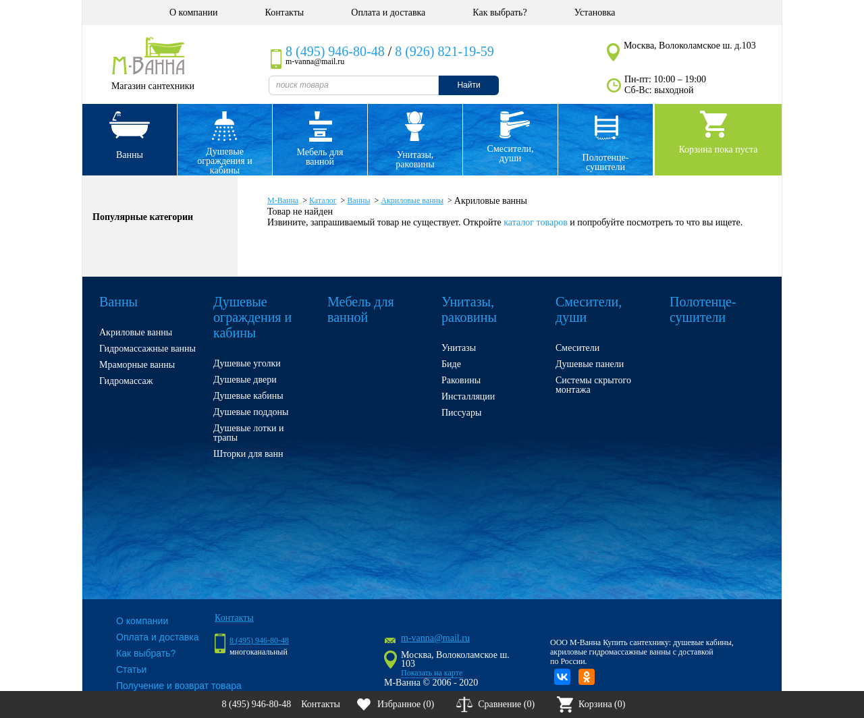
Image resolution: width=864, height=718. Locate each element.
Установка (595, 12)
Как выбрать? (499, 12)
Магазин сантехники (152, 86)
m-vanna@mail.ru (435, 638)
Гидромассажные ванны (147, 348)
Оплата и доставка (388, 12)
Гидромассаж (126, 381)
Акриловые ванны (135, 332)
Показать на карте (431, 673)
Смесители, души (510, 153)
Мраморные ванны (137, 365)
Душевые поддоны (251, 412)
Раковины (461, 380)
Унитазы (458, 348)
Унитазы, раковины (415, 159)
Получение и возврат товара (179, 685)
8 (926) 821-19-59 (444, 51)
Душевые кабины (248, 396)
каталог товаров (535, 222)
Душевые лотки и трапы (248, 433)
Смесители (577, 348)
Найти (468, 85)
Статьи (131, 669)
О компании (193, 12)
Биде (451, 364)
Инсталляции (468, 396)
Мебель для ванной (319, 157)
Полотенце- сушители (606, 162)
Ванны (129, 155)
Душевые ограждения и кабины (224, 160)
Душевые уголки (247, 363)
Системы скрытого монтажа (593, 385)
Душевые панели (590, 364)
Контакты (284, 12)
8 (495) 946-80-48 (335, 51)
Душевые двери (245, 380)
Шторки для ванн (248, 454)
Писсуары (461, 413)
